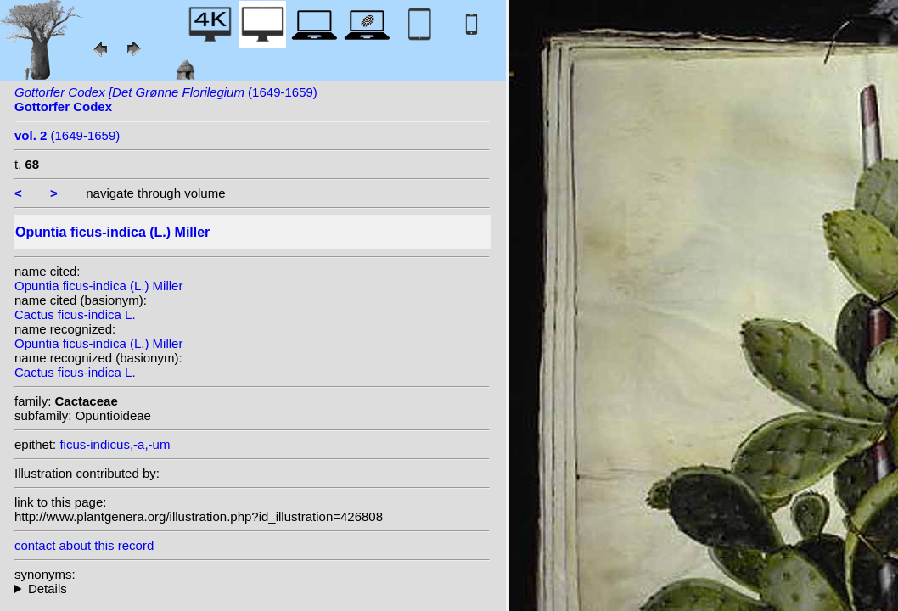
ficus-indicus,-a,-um (114, 444)
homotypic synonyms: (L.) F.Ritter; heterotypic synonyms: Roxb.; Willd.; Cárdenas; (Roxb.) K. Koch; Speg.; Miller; (252, 588)
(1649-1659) (67, 135)
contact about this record (84, 545)
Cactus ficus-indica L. (75, 314)
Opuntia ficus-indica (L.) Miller (98, 285)
